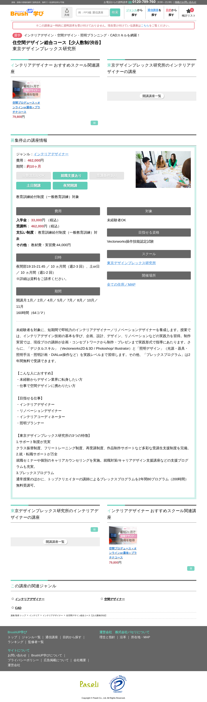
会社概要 (80, 660)
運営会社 (14, 665)
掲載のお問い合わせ (185, 2)
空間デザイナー (114, 599)
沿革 (123, 637)
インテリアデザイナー (51, 154)
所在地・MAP (140, 637)
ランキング (15, 642)
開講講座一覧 (151, 96)
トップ (12, 637)
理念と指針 (107, 637)
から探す (134, 12)
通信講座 (51, 637)
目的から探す (72, 637)
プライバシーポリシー (23, 660)
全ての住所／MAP (121, 284)
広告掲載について (56, 660)
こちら (145, 25)
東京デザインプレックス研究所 (131, 263)
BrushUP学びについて (46, 655)
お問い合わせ (17, 655)
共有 (67, 12)
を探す (154, 12)
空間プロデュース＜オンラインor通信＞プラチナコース (26, 107)
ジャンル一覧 (31, 637)
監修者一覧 (36, 642)
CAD (18, 608)
